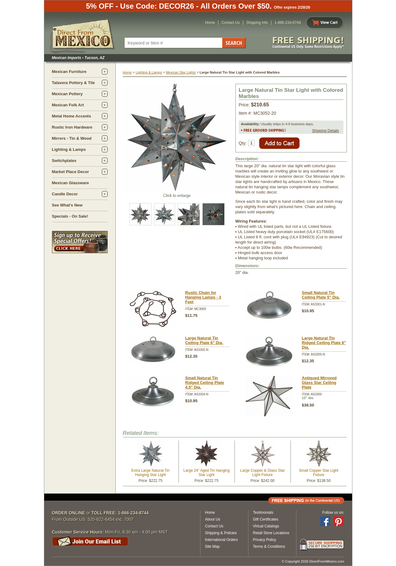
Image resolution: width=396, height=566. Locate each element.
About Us (212, 519)
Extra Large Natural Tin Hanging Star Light (150, 472)
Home (210, 22)
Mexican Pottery (67, 93)
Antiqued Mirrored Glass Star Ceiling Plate (319, 382)
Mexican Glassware (70, 183)
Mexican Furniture (69, 71)
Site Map (212, 546)
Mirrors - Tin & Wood (72, 138)
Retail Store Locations (271, 533)
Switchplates (64, 160)
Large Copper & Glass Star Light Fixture (262, 472)
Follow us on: (333, 512)
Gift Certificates (265, 519)
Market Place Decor (70, 171)
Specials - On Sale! (70, 216)
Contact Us (231, 22)
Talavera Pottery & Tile (73, 82)
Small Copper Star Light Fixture (318, 472)
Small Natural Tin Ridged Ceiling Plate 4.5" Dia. (204, 382)
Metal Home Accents (71, 116)
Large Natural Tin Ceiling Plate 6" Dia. (204, 340)
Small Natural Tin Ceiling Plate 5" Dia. (321, 295)
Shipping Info (257, 22)
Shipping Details (325, 131)
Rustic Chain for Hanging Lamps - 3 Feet (203, 297)
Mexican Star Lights (181, 72)
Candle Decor (65, 194)
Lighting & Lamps (69, 149)
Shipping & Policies (221, 533)
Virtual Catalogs (266, 526)
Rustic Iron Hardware (72, 127)
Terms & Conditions (269, 546)
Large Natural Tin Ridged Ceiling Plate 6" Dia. (324, 343)
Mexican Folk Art (68, 105)
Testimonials (263, 512)
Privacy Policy (264, 540)
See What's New (67, 205)
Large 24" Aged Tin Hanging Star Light (206, 472)
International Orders (221, 540)
